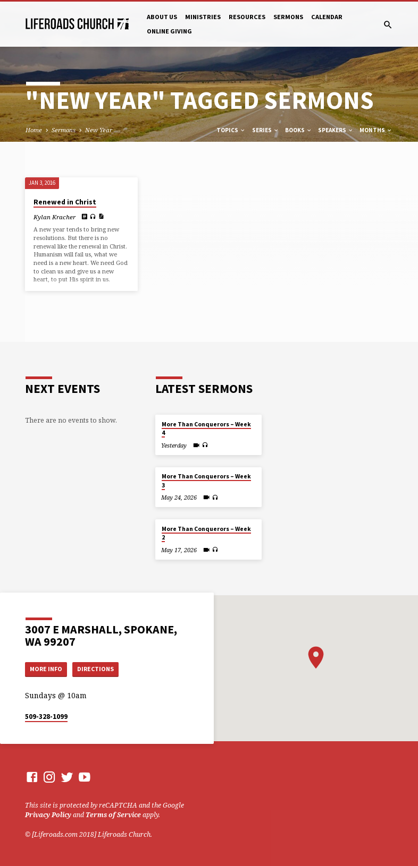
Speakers (336, 130)
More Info (47, 668)
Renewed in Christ (65, 202)
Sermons (288, 17)
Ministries (203, 17)
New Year (98, 130)
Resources (247, 17)
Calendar (326, 17)
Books (298, 130)
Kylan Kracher (55, 217)
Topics (231, 130)
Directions (100, 668)
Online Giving (169, 31)
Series (265, 130)
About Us (162, 17)
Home (34, 130)
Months (376, 130)
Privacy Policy (48, 815)
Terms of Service (113, 815)
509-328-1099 (46, 716)
